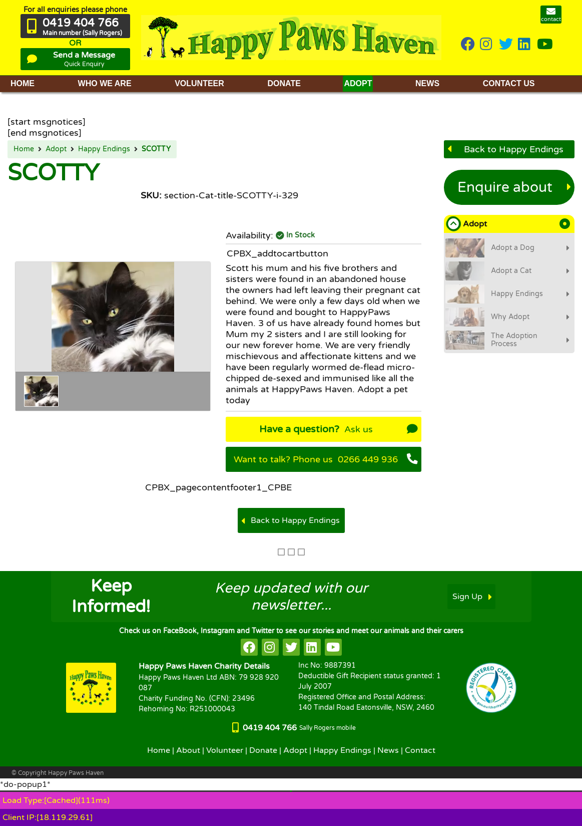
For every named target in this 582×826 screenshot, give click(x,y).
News (388, 750)
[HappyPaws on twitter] (505, 45)
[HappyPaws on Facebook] (467, 45)
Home (24, 149)
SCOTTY (156, 149)
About (188, 750)
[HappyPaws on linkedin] (524, 45)
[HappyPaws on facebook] (249, 647)
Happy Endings (104, 149)
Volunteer (224, 750)
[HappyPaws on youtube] (544, 45)
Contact (420, 750)
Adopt (56, 149)
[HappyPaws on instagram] (486, 45)
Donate (263, 750)
